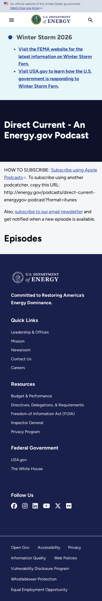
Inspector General (27, 422)
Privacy (74, 547)
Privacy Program (25, 431)
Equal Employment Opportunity (39, 589)
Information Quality (28, 557)
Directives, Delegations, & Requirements (47, 404)
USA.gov (19, 459)
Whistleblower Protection (34, 579)
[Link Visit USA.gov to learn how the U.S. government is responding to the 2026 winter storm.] (55, 78)
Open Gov (20, 547)
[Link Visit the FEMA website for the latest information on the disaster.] (55, 56)
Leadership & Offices (30, 332)
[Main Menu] (11, 20)
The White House (27, 468)
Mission (18, 341)
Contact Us (21, 358)
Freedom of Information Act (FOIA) (43, 413)
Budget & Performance (31, 395)
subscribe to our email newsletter (49, 211)
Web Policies (65, 557)
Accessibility (49, 547)
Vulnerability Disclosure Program (40, 568)
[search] (90, 20)
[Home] (51, 24)
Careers (18, 367)
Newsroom (20, 349)
